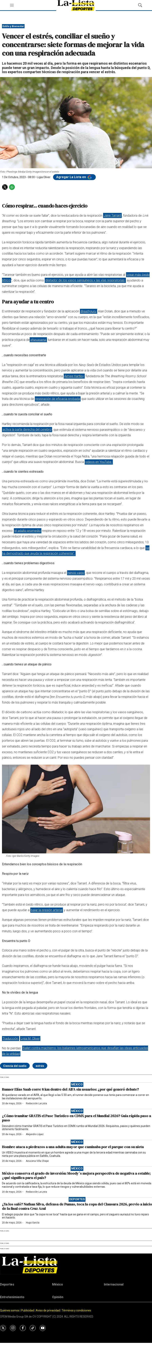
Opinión (57, 1297)
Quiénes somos (9, 1310)
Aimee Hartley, (74, 376)
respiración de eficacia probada (57, 399)
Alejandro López (35, 1134)
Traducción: (11, 1038)
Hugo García (32, 1222)
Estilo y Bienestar (13, 26)
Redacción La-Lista (36, 1103)
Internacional (114, 1284)
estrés (40, 1065)
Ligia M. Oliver (30, 1038)
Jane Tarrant (112, 215)
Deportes (77, 1199)
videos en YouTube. (98, 462)
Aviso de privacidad (48, 1310)
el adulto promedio (27, 531)
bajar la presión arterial (46, 910)
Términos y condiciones (76, 1310)
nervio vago (76, 573)
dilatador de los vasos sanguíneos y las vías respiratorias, (85, 280)
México (77, 1084)
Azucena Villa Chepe (37, 1161)
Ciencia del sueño (15, 1065)
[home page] (76, 1264)
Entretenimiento (12, 1297)
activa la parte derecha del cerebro (27, 430)
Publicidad (28, 1310)
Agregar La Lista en (74, 177)
